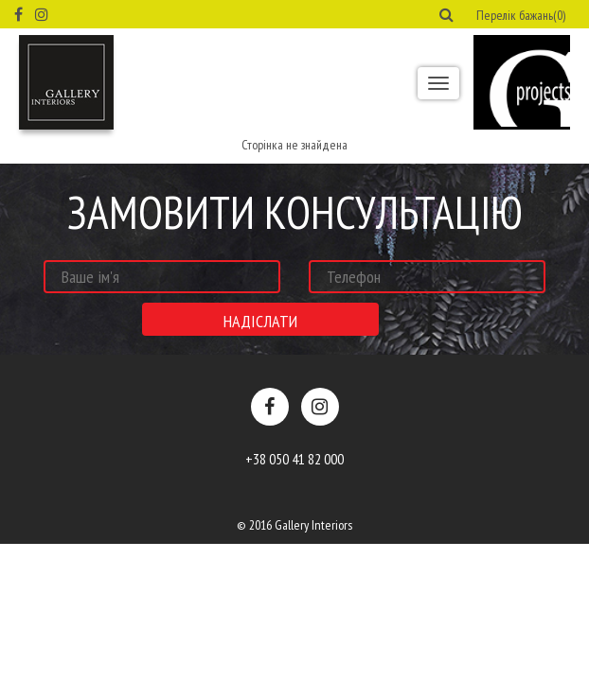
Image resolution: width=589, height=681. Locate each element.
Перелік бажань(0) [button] (520, 15)
